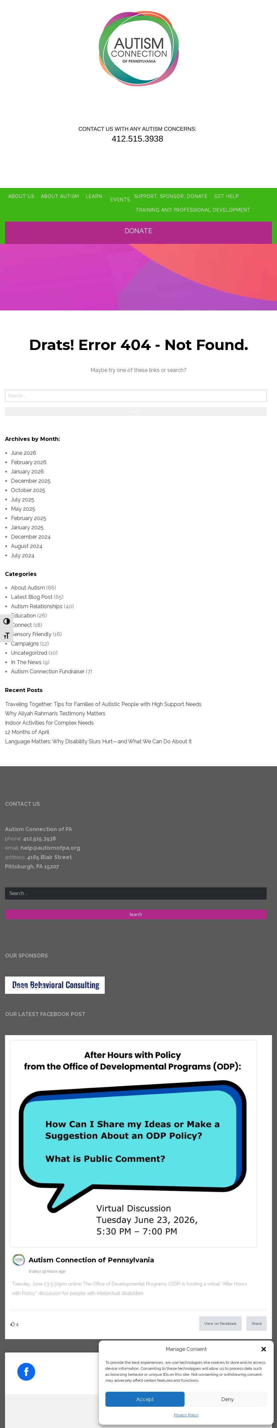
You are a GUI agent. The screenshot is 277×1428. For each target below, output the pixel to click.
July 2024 (23, 551)
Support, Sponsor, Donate (175, 191)
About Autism (60, 191)
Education (23, 612)
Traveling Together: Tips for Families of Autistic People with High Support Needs (103, 700)
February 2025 (28, 514)
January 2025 (27, 523)
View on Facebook (220, 1319)
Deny (227, 1399)
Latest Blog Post (32, 593)
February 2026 (29, 458)
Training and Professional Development (67, 206)
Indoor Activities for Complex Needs (49, 719)
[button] (263, 1349)
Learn (94, 191)
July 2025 (22, 495)
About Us (21, 191)
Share (256, 1319)
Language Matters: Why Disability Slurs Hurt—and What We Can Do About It (98, 737)
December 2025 (31, 476)
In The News (26, 658)
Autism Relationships (37, 602)
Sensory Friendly (31, 630)
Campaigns (25, 639)
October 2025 (28, 486)
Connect (21, 621)
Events (120, 191)
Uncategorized (29, 649)
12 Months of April (27, 728)
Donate (140, 227)
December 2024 (31, 532)
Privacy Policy (186, 1415)
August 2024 (27, 542)
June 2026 (23, 449)
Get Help (230, 191)
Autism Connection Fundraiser (47, 667)
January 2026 (27, 467)
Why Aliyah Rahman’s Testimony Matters (55, 709)
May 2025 (23, 504)
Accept (145, 1399)
